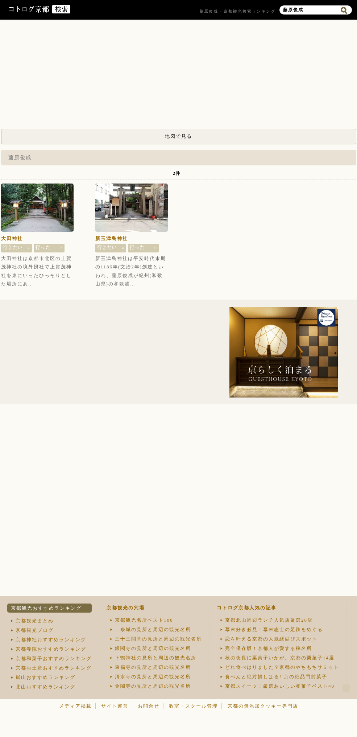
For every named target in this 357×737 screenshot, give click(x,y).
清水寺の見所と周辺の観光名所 (153, 676)
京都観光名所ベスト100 (144, 620)
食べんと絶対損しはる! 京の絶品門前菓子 (276, 676)
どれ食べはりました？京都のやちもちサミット (282, 667)
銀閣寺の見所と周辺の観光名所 (153, 648)
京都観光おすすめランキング (46, 608)
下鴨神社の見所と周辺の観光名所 (155, 657)
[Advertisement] (178, 76)
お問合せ (148, 706)
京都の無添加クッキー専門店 (263, 706)
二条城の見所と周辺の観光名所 (153, 629)
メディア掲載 (75, 706)
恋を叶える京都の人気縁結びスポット (271, 639)
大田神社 (12, 238)
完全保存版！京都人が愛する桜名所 (268, 648)
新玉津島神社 (111, 238)
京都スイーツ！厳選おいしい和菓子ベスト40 (280, 686)
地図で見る (178, 136)
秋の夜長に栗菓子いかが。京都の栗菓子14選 (280, 657)
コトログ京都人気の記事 (247, 607)
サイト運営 (114, 706)
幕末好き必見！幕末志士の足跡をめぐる (274, 629)
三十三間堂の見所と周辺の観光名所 (158, 639)
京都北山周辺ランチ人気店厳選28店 (269, 620)
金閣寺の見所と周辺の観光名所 (153, 686)
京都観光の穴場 (126, 607)
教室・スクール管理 (193, 706)
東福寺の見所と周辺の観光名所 (153, 667)
